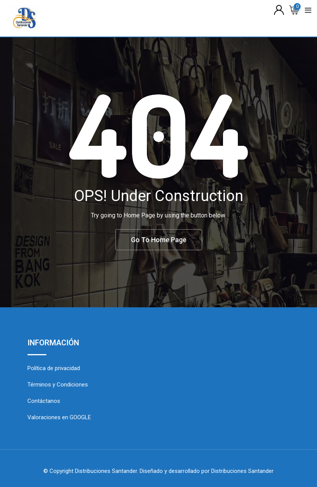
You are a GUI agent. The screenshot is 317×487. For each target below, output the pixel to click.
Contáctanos (43, 401)
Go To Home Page (158, 240)
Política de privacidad (53, 368)
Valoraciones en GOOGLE (59, 417)
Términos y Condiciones (57, 384)
